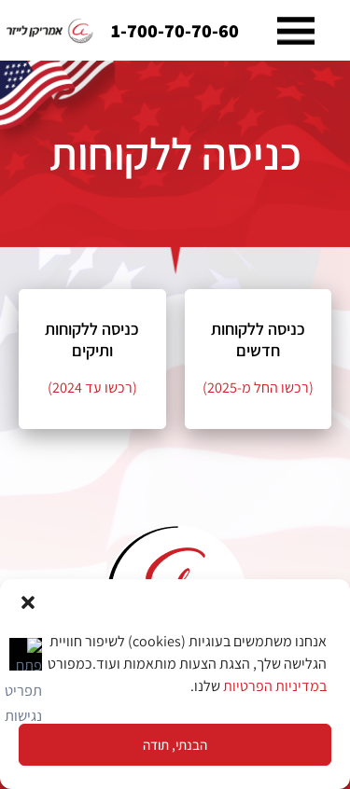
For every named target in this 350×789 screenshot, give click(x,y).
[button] (28, 602)
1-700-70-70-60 (175, 31)
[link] (50, 30)
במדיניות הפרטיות (275, 686)
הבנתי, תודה (175, 745)
